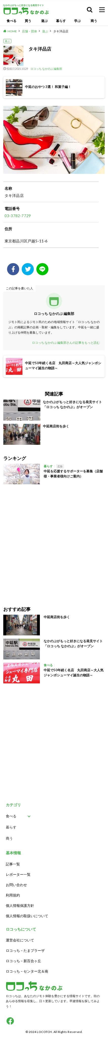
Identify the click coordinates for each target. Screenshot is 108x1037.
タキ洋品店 (60, 31)
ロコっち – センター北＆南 (27, 971)
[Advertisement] (54, 542)
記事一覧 (13, 864)
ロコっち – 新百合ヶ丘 (23, 961)
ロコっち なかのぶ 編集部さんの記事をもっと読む (66, 342)
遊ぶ (44, 21)
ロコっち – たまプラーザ (25, 950)
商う (94, 21)
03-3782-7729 (18, 215)
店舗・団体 (29, 31)
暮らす (61, 21)
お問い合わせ (16, 885)
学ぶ (77, 21)
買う (28, 21)
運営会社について (20, 940)
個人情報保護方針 (20, 905)
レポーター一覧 (18, 874)
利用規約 (13, 895)
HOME (12, 31)
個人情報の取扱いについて (27, 916)
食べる (11, 21)
